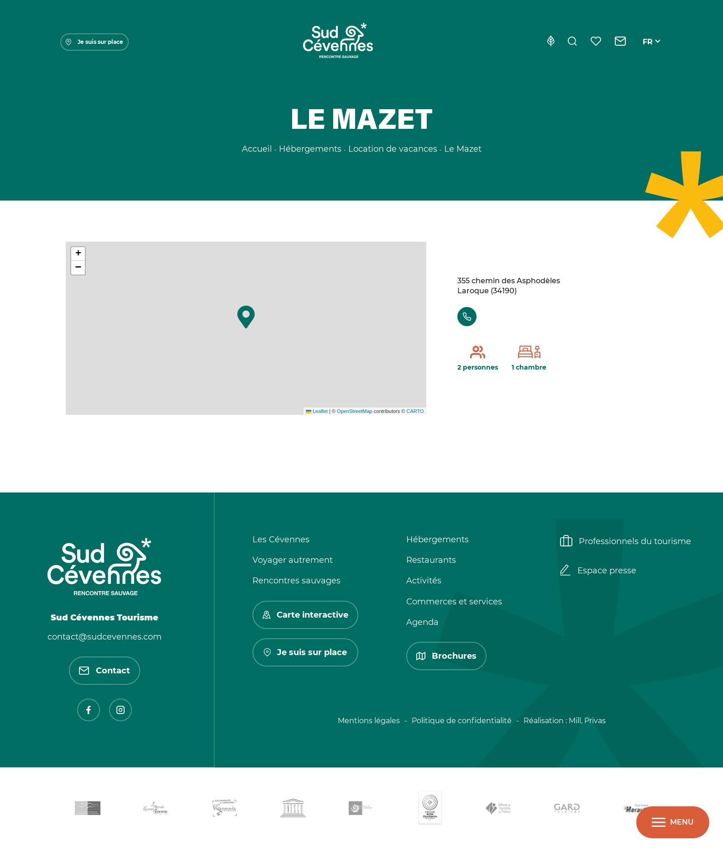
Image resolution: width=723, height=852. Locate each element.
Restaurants (431, 560)
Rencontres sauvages (296, 581)
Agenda (422, 622)
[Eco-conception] (550, 42)
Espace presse (598, 571)
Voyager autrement (292, 560)
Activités (423, 581)
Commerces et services (454, 602)
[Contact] (620, 42)
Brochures (446, 656)
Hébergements (437, 539)
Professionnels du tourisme (625, 542)
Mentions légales (369, 720)
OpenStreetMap (354, 411)
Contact (104, 671)
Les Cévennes (280, 539)
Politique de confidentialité (462, 720)
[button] (246, 317)
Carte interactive (305, 615)
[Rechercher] (572, 42)
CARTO (415, 411)
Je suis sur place (94, 41)
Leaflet (317, 411)
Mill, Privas (587, 720)
